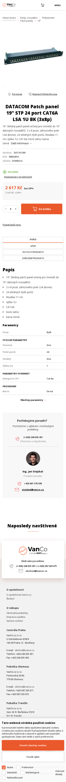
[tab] (33, 240)
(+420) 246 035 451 (33, 437)
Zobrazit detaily (59, 772)
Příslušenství (48, 17)
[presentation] (33, 239)
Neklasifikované (15, 777)
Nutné (10, 767)
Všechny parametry (31, 400)
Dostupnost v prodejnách (18, 176)
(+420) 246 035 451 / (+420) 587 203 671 (36, 566)
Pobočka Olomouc (18, 666)
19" (39, 20)
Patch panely (26, 20)
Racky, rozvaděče (28, 17)
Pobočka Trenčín (17, 703)
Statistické (12, 772)
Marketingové (32, 772)
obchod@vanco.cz (36, 571)
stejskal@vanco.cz (33, 489)
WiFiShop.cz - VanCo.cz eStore (16, 5)
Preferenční (27, 767)
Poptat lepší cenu (12, 224)
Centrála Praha (16, 630)
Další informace (20, 143)
